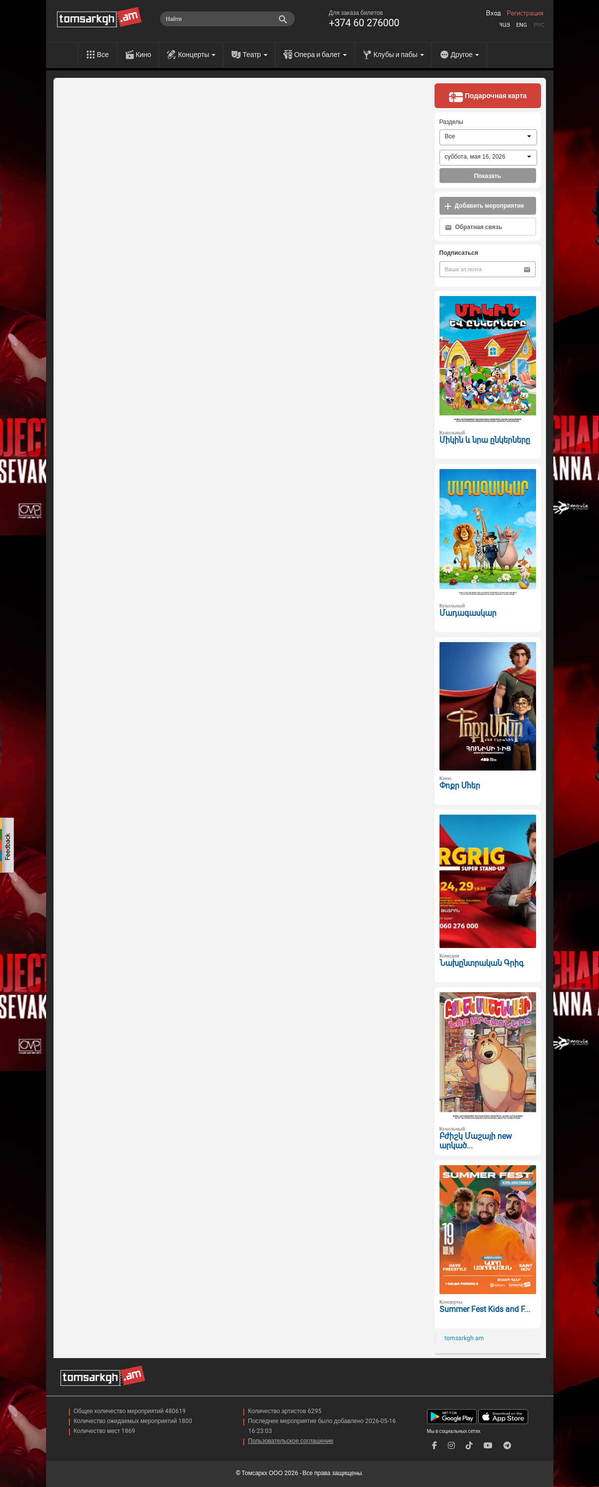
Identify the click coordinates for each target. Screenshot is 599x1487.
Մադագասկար (467, 613)
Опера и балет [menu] (320, 55)
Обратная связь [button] (473, 227)
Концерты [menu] (197, 55)
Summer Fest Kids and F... (484, 1309)
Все (103, 55)
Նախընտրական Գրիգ (481, 963)
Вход (493, 13)
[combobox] (488, 137)
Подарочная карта (487, 96)
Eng (521, 25)
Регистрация (525, 13)
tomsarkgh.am (464, 1338)
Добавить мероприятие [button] (484, 206)
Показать (487, 176)
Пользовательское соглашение (291, 1440)
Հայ (504, 25)
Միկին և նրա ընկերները (484, 440)
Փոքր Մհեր (459, 785)
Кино (144, 55)
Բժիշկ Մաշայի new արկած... (475, 1140)
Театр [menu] (254, 55)
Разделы (451, 122)
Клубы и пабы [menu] (399, 55)
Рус (539, 25)
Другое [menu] (465, 55)
